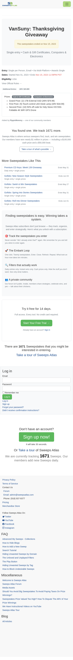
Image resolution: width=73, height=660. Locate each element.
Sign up (5, 404)
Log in (5, 401)
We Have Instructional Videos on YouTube (21, 606)
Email (5, 376)
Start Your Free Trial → (36, 323)
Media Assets (8, 588)
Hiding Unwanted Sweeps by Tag (17, 565)
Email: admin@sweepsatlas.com (18, 495)
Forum (6, 491)
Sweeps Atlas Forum (11, 584)
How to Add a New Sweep (14, 546)
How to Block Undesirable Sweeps (18, 569)
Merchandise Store (11, 506)
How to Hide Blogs (11, 543)
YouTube (7, 520)
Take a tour (26, 450)
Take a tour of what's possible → (36, 149)
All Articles (7, 621)
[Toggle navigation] (67, 4)
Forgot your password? (13, 407)
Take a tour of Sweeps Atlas (36, 355)
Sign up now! (36, 437)
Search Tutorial (9, 550)
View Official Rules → (12, 83)
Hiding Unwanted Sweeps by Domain (19, 554)
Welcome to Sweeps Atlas (14, 580)
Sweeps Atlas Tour (11, 610)
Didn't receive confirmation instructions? (20, 410)
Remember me (12, 392)
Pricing (5, 502)
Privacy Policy (8, 480)
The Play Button (9, 561)
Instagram (8, 528)
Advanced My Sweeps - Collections (18, 539)
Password (6, 384)
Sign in (47, 330)
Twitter (6, 516)
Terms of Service (10, 483)
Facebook (8, 524)
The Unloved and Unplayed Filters (18, 558)
